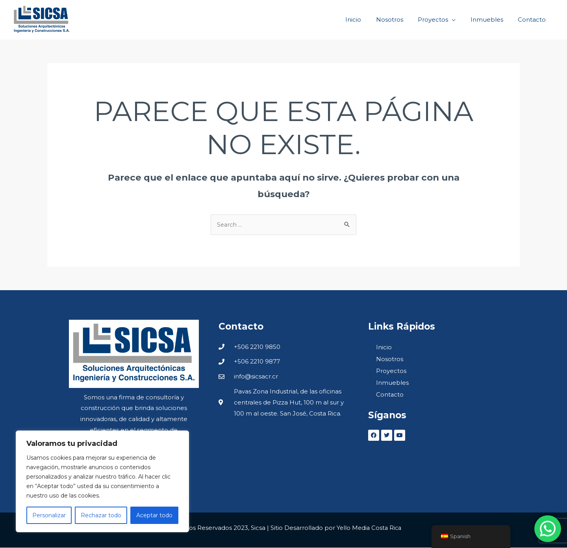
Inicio (384, 347)
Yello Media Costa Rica (368, 528)
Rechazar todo (101, 515)
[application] (459, 20)
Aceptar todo (154, 515)
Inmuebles (392, 383)
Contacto (390, 395)
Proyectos (391, 371)
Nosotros (389, 359)
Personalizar (49, 515)
